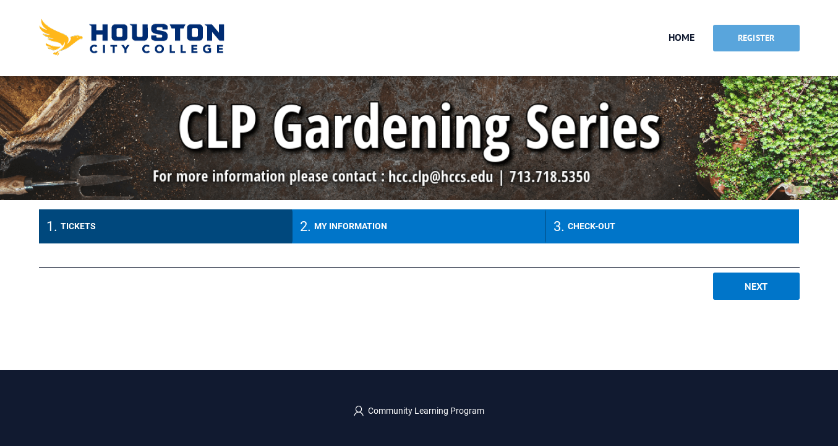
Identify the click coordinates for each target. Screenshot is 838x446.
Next (756, 286)
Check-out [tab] (591, 226)
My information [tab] (350, 226)
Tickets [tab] (78, 226)
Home (682, 37)
